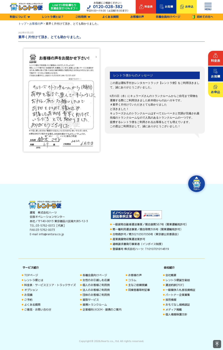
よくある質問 (110, 17)
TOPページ (31, 275)
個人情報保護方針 (176, 314)
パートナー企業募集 (178, 295)
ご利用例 (80, 17)
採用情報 (171, 300)
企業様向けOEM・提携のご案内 (102, 309)
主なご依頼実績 (137, 285)
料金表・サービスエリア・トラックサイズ (50, 285)
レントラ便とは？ (53, 17)
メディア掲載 (174, 309)
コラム (132, 280)
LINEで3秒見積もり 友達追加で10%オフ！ (64, 7)
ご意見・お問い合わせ (37, 309)
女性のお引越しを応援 (96, 280)
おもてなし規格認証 (178, 304)
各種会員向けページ (168, 17)
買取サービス (91, 300)
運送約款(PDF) (175, 285)
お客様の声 (137, 17)
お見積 (28, 295)
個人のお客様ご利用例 (96, 285)
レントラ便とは (33, 280)
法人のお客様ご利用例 (96, 290)
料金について (18, 17)
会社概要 (171, 275)
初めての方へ (202, 17)
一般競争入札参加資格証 (180, 290)
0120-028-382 (108, 6)
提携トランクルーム (95, 304)
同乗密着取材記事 (139, 290)
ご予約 (28, 300)
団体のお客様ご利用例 (96, 295)
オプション (31, 290)
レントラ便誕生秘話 (178, 280)
